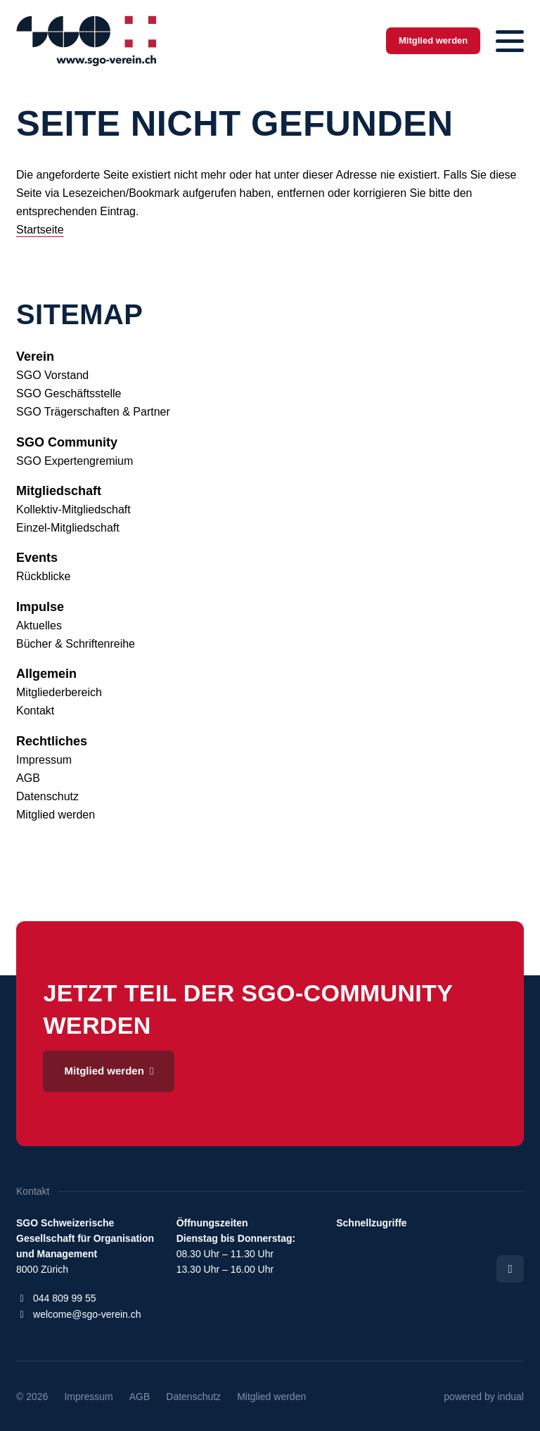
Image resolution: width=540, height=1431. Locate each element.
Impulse (40, 607)
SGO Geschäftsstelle (68, 393)
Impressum (44, 760)
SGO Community (66, 442)
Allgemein (46, 674)
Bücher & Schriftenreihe (75, 644)
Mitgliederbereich (59, 692)
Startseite (40, 230)
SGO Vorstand (52, 375)
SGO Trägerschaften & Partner (93, 412)
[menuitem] (270, 356)
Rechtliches (51, 741)
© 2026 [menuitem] (32, 1396)
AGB (28, 778)
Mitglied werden (55, 815)
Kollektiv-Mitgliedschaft (73, 509)
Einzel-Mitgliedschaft (68, 528)
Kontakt (35, 711)
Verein (35, 356)
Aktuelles (39, 625)
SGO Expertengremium (74, 461)
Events (37, 558)
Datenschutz (47, 796)
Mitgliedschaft (58, 491)
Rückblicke (43, 576)
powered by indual (484, 1396)
